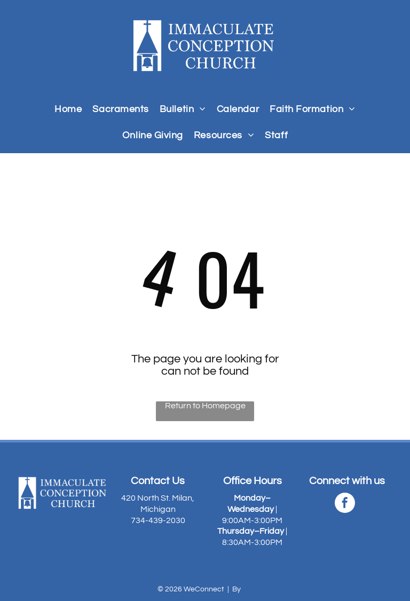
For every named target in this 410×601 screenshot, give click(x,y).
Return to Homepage (205, 405)
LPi (247, 589)
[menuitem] (68, 109)
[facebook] (345, 504)
